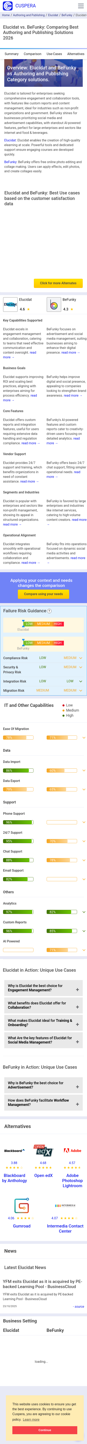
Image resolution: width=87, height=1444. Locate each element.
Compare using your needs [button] (43, 594)
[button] (81, 6)
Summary (11, 54)
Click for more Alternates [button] (58, 283)
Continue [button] (45, 1430)
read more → (70, 352)
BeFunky (67, 15)
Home (6, 15)
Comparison (32, 54)
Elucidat (53, 15)
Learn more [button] (31, 1419)
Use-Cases (54, 54)
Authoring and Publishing (29, 15)
